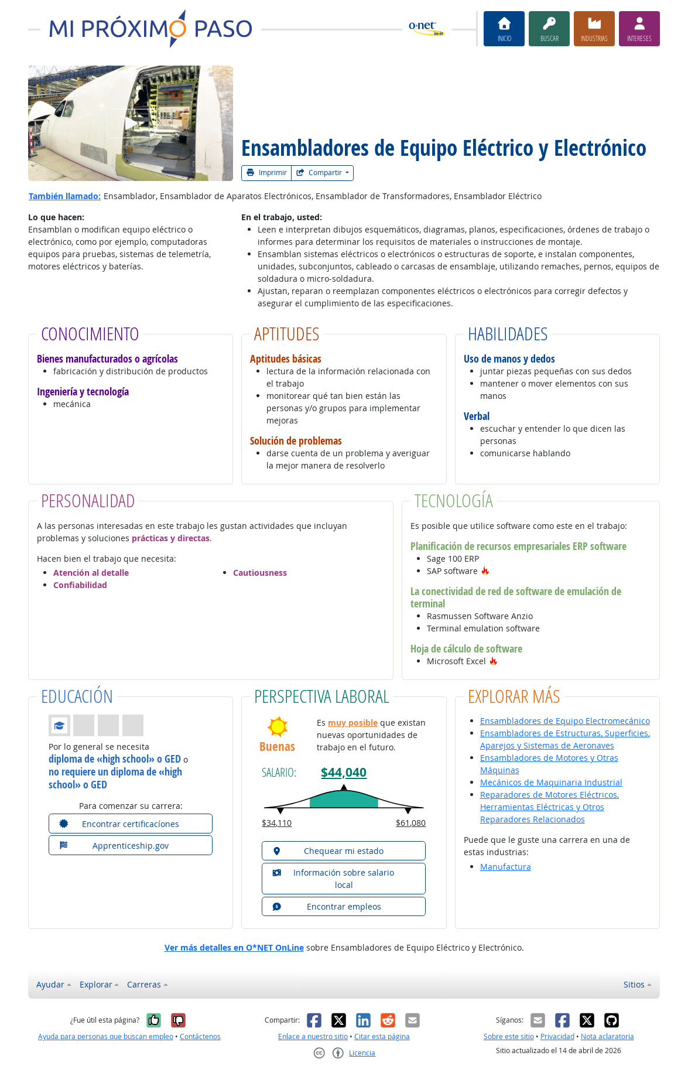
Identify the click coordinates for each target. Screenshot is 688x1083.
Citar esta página (382, 1036)
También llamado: (65, 195)
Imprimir (266, 172)
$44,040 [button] (344, 772)
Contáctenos (200, 1036)
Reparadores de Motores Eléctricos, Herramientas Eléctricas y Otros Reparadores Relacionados (549, 807)
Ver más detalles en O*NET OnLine (234, 947)
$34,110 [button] (277, 822)
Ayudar (50, 984)
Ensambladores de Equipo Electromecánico (565, 720)
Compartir (320, 172)
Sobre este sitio (509, 1036)
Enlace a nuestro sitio (313, 1036)
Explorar (96, 984)
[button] (485, 570)
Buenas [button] (277, 746)
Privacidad (557, 1036)
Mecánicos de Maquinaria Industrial (551, 782)
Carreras (144, 984)
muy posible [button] (353, 722)
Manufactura (505, 866)
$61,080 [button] (411, 822)
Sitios (634, 984)
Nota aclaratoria (607, 1036)
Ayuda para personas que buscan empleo (105, 1036)
